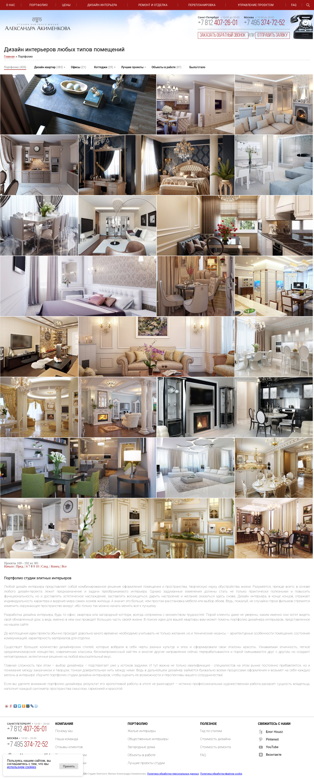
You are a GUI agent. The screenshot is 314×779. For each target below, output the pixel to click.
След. (45, 566)
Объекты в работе (166, 67)
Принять (69, 766)
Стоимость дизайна (215, 739)
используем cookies (21, 767)
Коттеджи (103, 67)
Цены (66, 5)
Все (64, 566)
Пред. (20, 566)
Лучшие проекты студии (146, 763)
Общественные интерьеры (148, 739)
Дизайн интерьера (102, 5)
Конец (55, 566)
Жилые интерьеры (142, 731)
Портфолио (38, 5)
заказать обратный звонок (223, 35)
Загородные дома (141, 747)
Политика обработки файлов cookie (221, 773)
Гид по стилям (211, 731)
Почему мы (64, 731)
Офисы (78, 67)
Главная (9, 56)
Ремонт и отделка (152, 5)
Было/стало (197, 67)
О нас (10, 5)
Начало (9, 566)
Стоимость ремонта (215, 747)
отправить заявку (272, 35)
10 (37, 566)
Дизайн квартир (48, 67)
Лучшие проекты (132, 67)
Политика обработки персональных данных (173, 773)
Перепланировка (201, 5)
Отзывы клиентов (69, 747)
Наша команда (66, 739)
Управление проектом (256, 5)
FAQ (294, 5)
